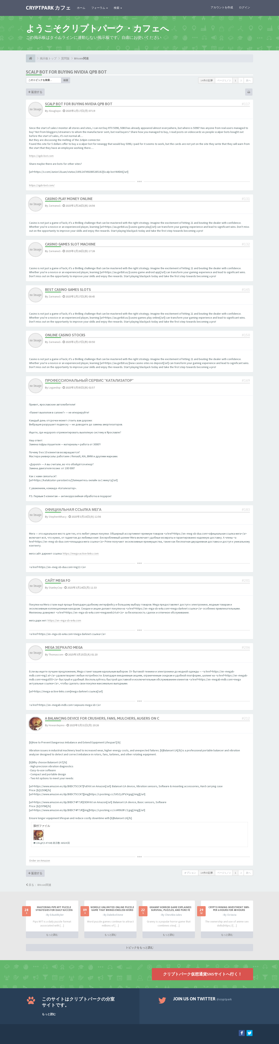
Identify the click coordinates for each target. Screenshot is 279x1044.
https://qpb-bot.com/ (42, 185)
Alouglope (55, 111)
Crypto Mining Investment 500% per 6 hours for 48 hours (228, 909)
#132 (246, 244)
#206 (246, 647)
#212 (246, 718)
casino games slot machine (70, 244)
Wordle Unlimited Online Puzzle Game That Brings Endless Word (112, 909)
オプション (190, 872)
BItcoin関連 (81, 58)
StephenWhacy (58, 516)
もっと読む (52, 934)
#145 (246, 289)
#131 (246, 199)
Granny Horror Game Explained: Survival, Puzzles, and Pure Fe (170, 909)
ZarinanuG (55, 205)
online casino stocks (65, 335)
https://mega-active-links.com (81, 553)
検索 (118, 8)
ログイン (244, 7)
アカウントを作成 (222, 7)
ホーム (81, 8)
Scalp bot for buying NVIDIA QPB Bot (66, 72)
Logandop (55, 387)
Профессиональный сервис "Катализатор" (89, 380)
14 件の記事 (206, 80)
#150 (246, 335)
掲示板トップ (48, 58)
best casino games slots (68, 289)
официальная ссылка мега (73, 509)
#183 (246, 509)
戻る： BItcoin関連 (38, 885)
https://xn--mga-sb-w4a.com (64, 620)
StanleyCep (55, 587)
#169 (246, 380)
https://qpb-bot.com (41, 156)
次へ (248, 80)
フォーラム (99, 8)
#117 (246, 104)
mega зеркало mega (64, 647)
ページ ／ (223, 80)
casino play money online (69, 199)
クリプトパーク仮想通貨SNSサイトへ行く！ (202, 973)
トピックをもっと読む (139, 947)
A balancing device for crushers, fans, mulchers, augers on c (102, 718)
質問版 (65, 58)
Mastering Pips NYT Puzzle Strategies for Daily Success (54, 909)
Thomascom (56, 654)
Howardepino (57, 725)
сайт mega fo (57, 580)
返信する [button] (35, 92)
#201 (246, 580)
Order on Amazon (39, 860)
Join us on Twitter (202, 998)
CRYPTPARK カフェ (48, 8)
